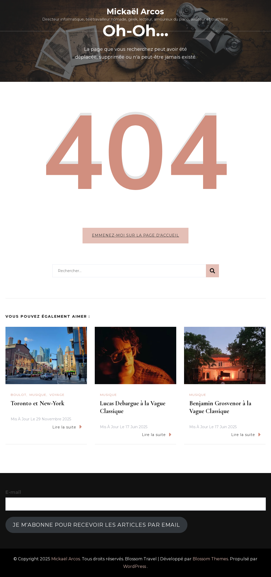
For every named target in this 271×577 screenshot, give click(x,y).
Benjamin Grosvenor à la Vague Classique (220, 407)
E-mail (13, 492)
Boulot (18, 395)
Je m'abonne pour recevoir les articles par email (96, 524)
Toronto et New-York (37, 403)
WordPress (134, 566)
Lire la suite (67, 426)
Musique (37, 395)
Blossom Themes (210, 558)
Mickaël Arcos (135, 11)
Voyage (57, 395)
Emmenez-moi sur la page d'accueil (135, 235)
